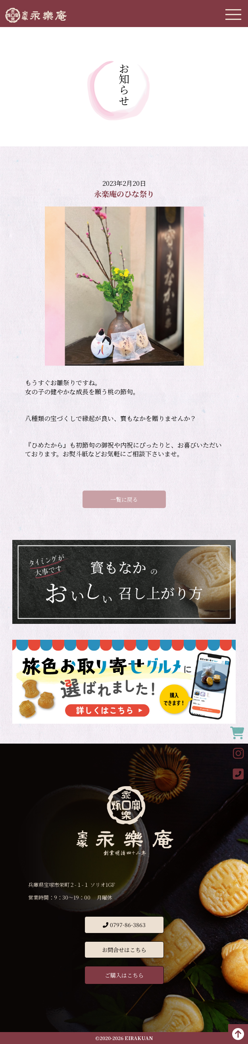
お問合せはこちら (124, 950)
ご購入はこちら (124, 975)
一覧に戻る (124, 499)
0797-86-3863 (124, 925)
